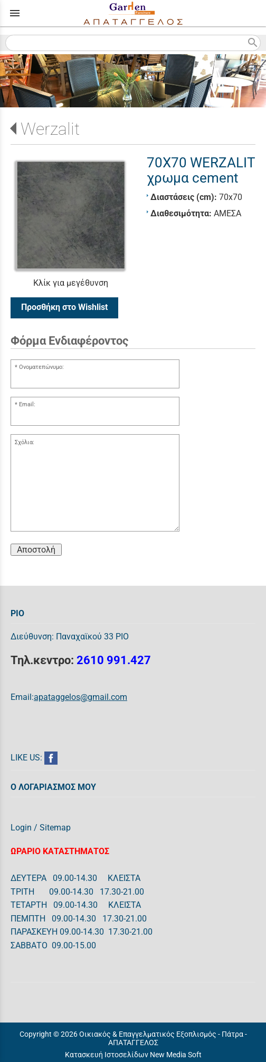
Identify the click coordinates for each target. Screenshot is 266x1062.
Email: (27, 404)
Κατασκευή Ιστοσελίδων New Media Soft (133, 1054)
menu (14, 13)
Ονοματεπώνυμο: (41, 367)
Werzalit (50, 129)
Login (21, 828)
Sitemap (55, 828)
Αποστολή (36, 550)
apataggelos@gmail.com (80, 697)
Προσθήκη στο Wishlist (64, 307)
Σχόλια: (24, 442)
